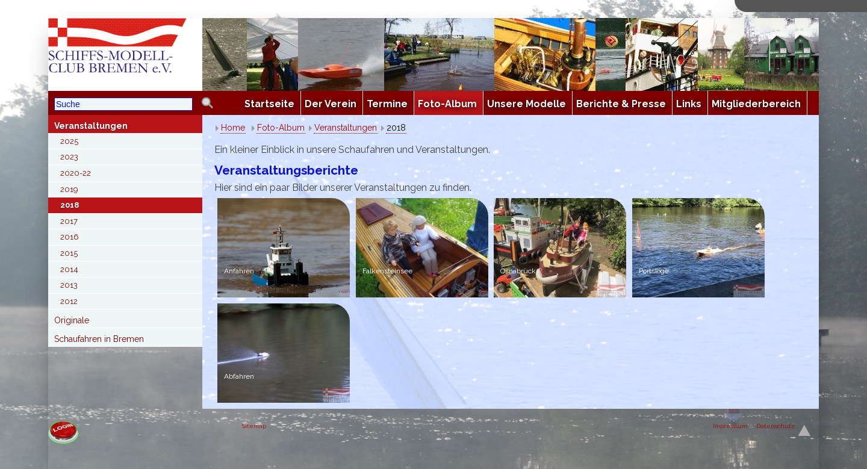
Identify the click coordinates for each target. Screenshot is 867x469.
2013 (69, 285)
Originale (71, 320)
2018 (69, 205)
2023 (69, 156)
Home (233, 127)
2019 (69, 189)
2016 (69, 236)
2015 (69, 253)
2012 (69, 301)
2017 (69, 221)
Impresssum (730, 426)
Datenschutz (775, 426)
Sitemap (254, 426)
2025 (69, 141)
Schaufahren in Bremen (99, 339)
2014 (69, 269)
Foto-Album (281, 127)
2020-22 (75, 173)
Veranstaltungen (91, 126)
